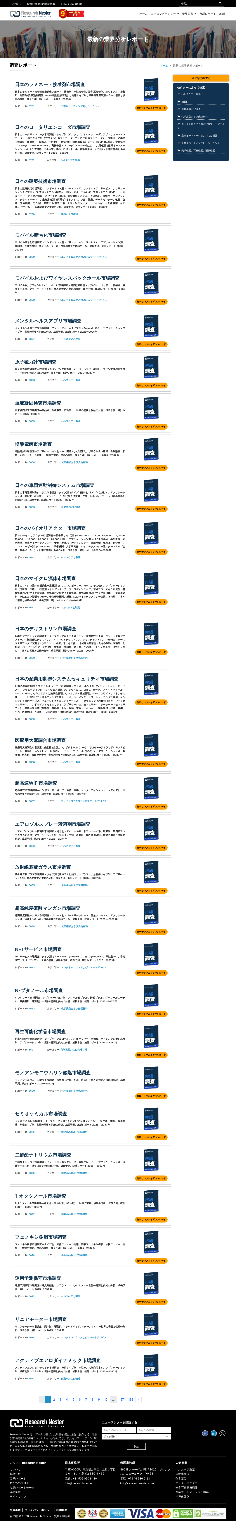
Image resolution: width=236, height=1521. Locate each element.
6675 (31, 1296)
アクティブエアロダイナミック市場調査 (57, 1360)
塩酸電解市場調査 (33, 444)
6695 (32, 421)
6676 (31, 1255)
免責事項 (15, 1510)
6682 (32, 1008)
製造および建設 (69, 214)
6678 (31, 1172)
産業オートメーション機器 (192, 1492)
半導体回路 (182, 1496)
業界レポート (18, 1478)
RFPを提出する (200, 78)
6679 (31, 1131)
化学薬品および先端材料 (74, 462)
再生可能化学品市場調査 (40, 1031)
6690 (32, 657)
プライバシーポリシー (38, 1510)
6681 (31, 1049)
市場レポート (207, 13)
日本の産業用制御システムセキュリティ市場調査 (66, 679)
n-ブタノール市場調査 (39, 990)
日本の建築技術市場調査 (40, 181)
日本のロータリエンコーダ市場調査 (52, 127)
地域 (222, 13)
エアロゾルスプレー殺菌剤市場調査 (52, 824)
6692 (32, 557)
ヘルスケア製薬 (185, 1469)
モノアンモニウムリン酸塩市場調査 (53, 1072)
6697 (31, 338)
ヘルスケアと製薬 (70, 160)
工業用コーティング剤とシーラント (80, 106)
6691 (31, 607)
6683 (32, 967)
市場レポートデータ (22, 1487)
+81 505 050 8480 (70, 3)
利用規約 (61, 1510)
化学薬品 (181, 1478)
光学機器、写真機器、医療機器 (198, 150)
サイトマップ (18, 1496)
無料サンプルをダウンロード (151, 108)
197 (121, 1399)
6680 (32, 1090)
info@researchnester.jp (41, 3)
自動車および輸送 (70, 507)
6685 (32, 885)
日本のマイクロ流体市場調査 (45, 578)
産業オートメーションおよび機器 (199, 135)
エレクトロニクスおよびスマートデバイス (84, 256)
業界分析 (15, 1474)
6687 (31, 801)
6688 (32, 761)
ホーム (143, 13)
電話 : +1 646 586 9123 (135, 1478)
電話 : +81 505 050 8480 (81, 1478)
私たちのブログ (19, 1483)
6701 (31, 160)
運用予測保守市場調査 (38, 1278)
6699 (32, 256)
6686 (32, 845)
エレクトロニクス (187, 1483)
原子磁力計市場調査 (35, 362)
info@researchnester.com (137, 1483)
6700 (32, 214)
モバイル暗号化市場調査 (40, 235)
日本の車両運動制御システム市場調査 (54, 485)
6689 (32, 719)
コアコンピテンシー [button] (164, 13)
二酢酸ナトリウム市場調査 (43, 1155)
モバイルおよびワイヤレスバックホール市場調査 (67, 278)
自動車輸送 (182, 1474)
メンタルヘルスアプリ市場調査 (48, 321)
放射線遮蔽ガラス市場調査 (43, 867)
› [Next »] (138, 1399)
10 (105, 1399)
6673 (31, 1378)
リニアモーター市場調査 (41, 1319)
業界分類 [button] (188, 13)
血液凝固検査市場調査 (38, 403)
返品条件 (15, 1492)
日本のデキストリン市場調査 (45, 628)
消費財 (185, 101)
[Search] (220, 3)
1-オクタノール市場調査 (40, 1196)
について (17, 3)
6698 (32, 299)
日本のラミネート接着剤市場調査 (50, 84)
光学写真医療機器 (187, 1487)
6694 (32, 462)
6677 (31, 1214)
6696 (32, 379)
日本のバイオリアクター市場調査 (50, 528)
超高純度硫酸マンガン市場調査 (47, 908)
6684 (32, 926)
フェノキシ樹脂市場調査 (41, 1237)
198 (131, 1399)
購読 (136, 1446)
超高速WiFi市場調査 (36, 783)
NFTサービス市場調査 (38, 949)
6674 (31, 1337)
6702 (31, 106)
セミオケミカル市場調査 (41, 1114)
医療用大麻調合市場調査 (40, 740)
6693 (32, 507)
